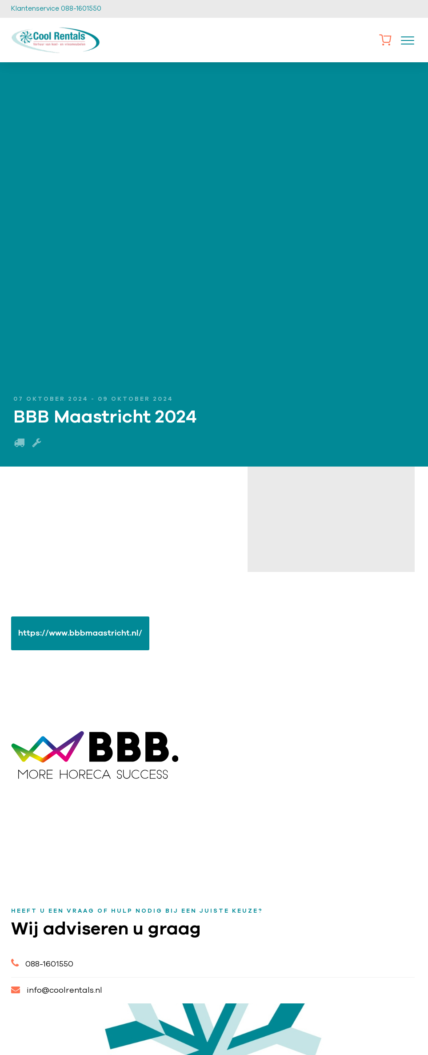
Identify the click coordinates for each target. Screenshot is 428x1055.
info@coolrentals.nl (56, 990)
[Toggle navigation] (407, 40)
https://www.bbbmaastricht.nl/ (80, 633)
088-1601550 (42, 963)
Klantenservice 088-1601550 (56, 8)
